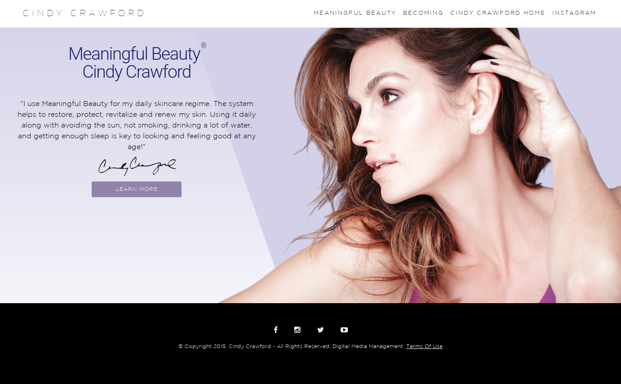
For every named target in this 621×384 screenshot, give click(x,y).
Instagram (574, 13)
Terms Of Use (424, 346)
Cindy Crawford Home (498, 13)
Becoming (423, 13)
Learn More (137, 189)
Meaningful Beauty (355, 13)
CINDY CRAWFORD (84, 13)
